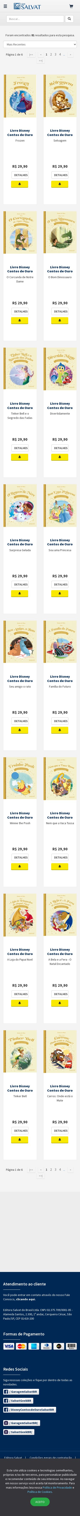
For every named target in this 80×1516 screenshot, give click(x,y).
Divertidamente (60, 413)
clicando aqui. (26, 1299)
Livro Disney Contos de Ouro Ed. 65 (60, 1090)
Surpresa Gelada (20, 550)
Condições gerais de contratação (51, 1458)
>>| (40, 60)
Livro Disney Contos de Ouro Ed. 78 (20, 271)
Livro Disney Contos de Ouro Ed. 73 (60, 544)
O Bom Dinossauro (60, 277)
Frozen (20, 140)
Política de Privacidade (57, 1487)
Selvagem (60, 140)
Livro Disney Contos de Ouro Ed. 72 (20, 680)
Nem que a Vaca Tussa (60, 823)
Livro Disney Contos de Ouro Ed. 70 (20, 817)
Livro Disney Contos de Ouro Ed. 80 (20, 134)
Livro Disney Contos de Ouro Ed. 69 (60, 817)
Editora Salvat (13, 1458)
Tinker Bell (20, 1096)
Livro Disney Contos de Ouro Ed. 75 (60, 407)
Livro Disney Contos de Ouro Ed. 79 (60, 134)
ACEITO (40, 1502)
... (64, 54)
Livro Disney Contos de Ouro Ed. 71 (60, 680)
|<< (31, 54)
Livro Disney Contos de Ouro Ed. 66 (20, 1090)
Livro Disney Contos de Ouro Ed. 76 (20, 407)
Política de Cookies (40, 1492)
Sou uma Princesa (60, 550)
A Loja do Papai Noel (20, 959)
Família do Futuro (60, 686)
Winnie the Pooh (20, 823)
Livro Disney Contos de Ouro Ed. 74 (20, 544)
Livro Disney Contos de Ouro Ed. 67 (60, 953)
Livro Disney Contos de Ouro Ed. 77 (60, 271)
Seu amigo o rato (20, 686)
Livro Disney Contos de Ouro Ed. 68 (20, 953)
